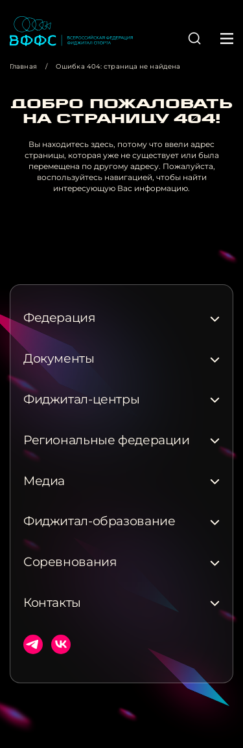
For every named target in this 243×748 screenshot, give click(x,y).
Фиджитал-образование (99, 521)
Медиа (44, 481)
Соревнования (70, 562)
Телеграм (33, 644)
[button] (194, 38)
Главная (23, 66)
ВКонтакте (61, 644)
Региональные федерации (106, 440)
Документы (59, 359)
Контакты (52, 603)
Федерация (59, 318)
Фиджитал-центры (81, 399)
